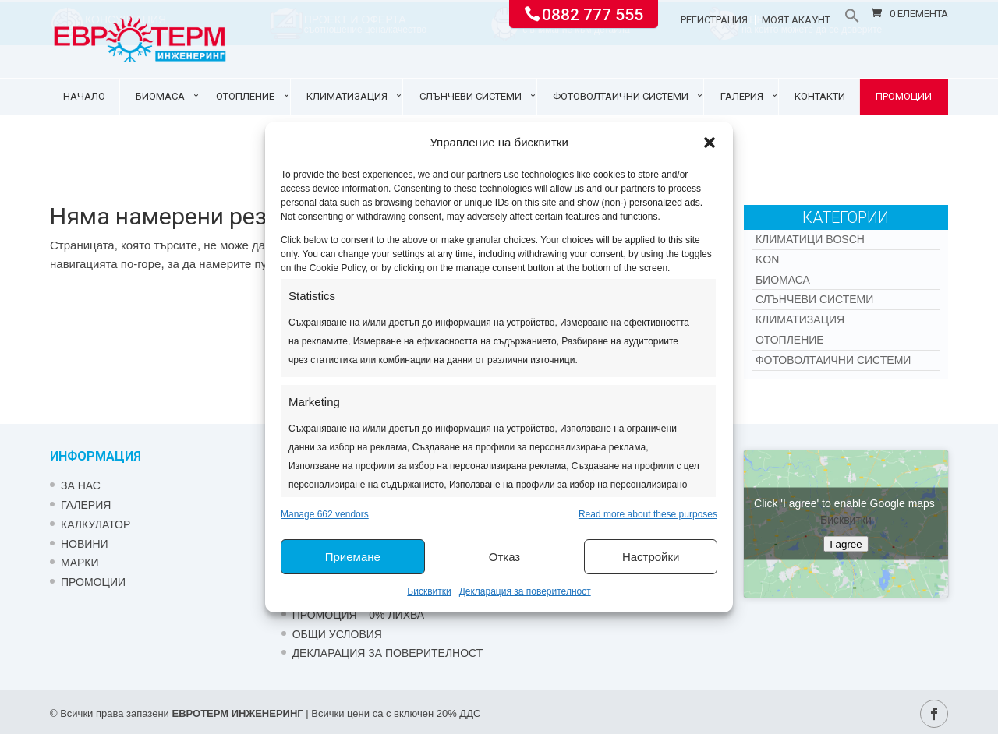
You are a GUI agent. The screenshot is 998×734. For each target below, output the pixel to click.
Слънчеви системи (470, 96)
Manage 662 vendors (325, 514)
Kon (767, 259)
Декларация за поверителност (525, 591)
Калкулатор (95, 524)
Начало (84, 96)
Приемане (352, 556)
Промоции (904, 96)
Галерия (741, 96)
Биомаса (160, 96)
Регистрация (714, 20)
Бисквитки (429, 591)
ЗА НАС (81, 485)
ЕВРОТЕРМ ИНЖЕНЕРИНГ (237, 713)
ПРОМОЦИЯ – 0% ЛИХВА (358, 615)
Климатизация (347, 96)
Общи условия (337, 634)
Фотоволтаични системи (620, 96)
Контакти (820, 96)
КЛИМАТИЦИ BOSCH (810, 239)
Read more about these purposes (648, 514)
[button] (709, 142)
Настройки (651, 556)
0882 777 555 (592, 13)
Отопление (245, 96)
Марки (80, 562)
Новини (84, 544)
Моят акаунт (796, 20)
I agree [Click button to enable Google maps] (846, 544)
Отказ (504, 556)
